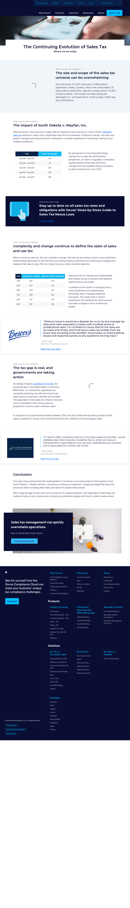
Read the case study (51, 349)
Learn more (46, 221)
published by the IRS (43, 384)
